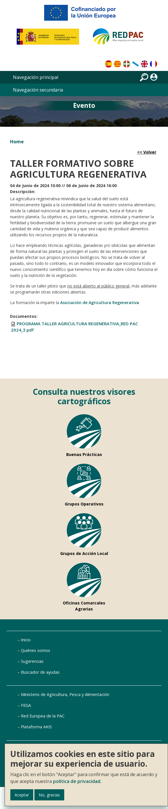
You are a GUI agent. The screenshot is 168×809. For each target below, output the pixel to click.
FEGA (26, 705)
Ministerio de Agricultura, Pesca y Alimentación (65, 694)
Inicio (26, 640)
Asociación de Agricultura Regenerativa (99, 302)
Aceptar (22, 795)
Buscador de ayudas (40, 672)
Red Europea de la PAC (43, 716)
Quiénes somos (35, 650)
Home (17, 141)
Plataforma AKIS (36, 726)
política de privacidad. (77, 781)
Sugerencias (32, 661)
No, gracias (49, 795)
